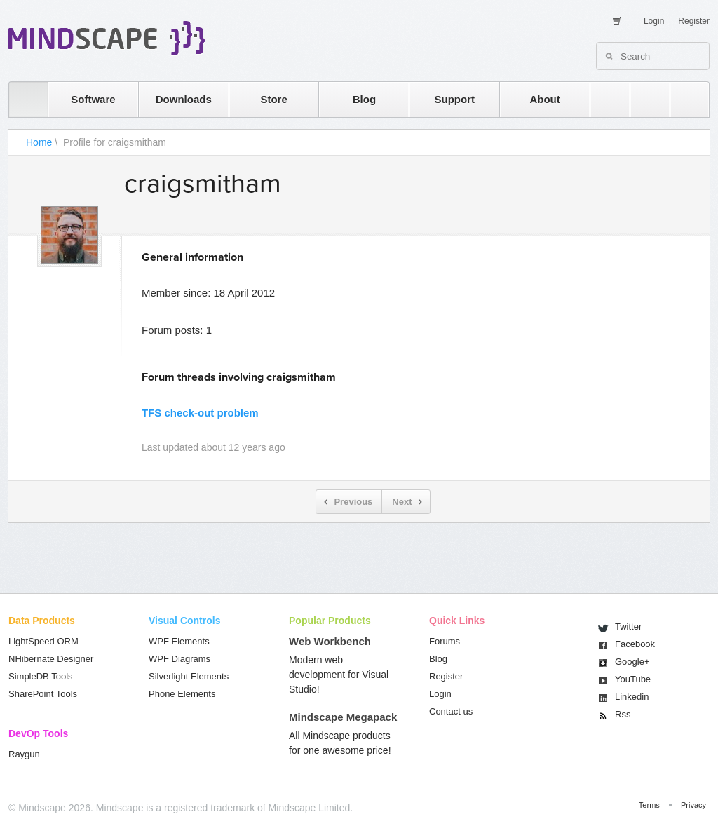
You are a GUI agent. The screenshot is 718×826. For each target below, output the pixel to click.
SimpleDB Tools (40, 676)
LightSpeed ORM (43, 641)
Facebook (635, 644)
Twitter (628, 626)
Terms (649, 805)
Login (654, 21)
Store (273, 99)
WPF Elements (179, 641)
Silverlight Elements (189, 676)
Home (39, 142)
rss (603, 99)
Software (93, 99)
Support (454, 99)
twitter (643, 99)
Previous (353, 501)
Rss (622, 714)
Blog (364, 99)
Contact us (451, 711)
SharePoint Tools (42, 694)
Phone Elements (182, 694)
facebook (682, 99)
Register (694, 21)
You (633, 679)
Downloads (184, 99)
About (544, 99)
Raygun (24, 754)
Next (402, 501)
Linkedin (632, 696)
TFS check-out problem (200, 413)
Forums (444, 641)
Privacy (693, 805)
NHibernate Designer (50, 659)
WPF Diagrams (179, 659)
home (21, 99)
